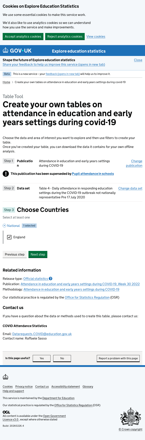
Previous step (15, 254)
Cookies (8, 386)
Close (138, 60)
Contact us (42, 386)
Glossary (88, 386)
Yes (45, 358)
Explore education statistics (79, 51)
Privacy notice (24, 386)
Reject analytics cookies (65, 36)
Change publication (134, 163)
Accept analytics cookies (23, 36)
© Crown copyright (130, 429)
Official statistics (37, 279)
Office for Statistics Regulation (87, 297)
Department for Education (58, 398)
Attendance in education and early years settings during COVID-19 (71, 289)
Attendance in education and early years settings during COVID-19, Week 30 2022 (80, 284)
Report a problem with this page (118, 358)
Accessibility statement (65, 386)
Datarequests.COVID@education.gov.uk (42, 334)
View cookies (95, 36)
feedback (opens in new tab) (63, 74)
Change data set (130, 188)
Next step (38, 254)
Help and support (13, 391)
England (19, 237)
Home (6, 82)
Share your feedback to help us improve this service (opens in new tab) (54, 64)
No (65, 358)
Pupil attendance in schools (93, 174)
